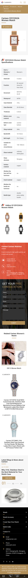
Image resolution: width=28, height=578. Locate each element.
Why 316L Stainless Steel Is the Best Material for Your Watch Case (12, 472)
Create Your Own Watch (11, 522)
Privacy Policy (17, 572)
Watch (20, 6)
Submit (13, 323)
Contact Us (6, 531)
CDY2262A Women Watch (12, 11)
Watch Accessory (8, 517)
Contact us (7, 27)
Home (7, 6)
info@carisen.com (11, 261)
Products (13, 6)
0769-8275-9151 (11, 545)
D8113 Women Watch (14, 368)
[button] (25, 39)
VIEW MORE (8, 478)
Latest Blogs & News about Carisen (12, 461)
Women (6, 9)
